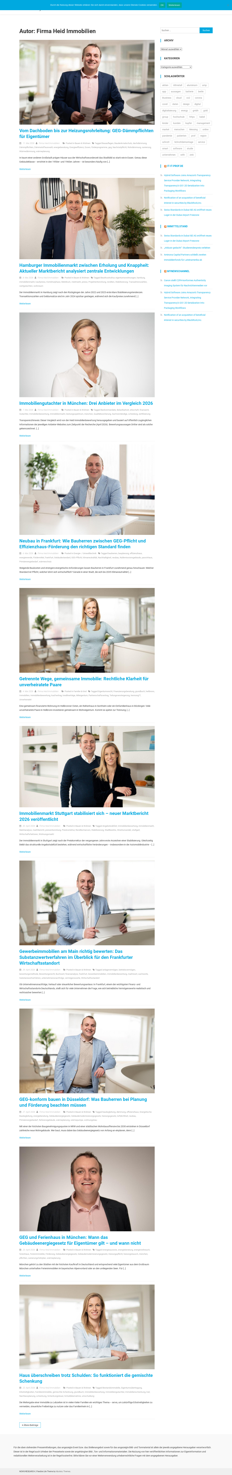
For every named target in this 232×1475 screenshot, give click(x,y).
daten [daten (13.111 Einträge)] (175, 104)
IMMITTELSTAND (177, 226)
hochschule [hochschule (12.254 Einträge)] (178, 117)
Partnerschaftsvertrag (99, 695)
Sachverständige (119, 414)
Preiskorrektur (68, 830)
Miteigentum (82, 695)
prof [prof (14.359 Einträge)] (193, 135)
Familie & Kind (80, 691)
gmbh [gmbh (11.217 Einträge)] (195, 110)
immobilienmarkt (27, 282)
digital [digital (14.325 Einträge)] (197, 104)
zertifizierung (144, 414)
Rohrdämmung (134, 147)
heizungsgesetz (109, 1116)
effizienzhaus (136, 553)
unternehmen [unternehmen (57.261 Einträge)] (169, 154)
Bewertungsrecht (47, 974)
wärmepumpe (77, 1120)
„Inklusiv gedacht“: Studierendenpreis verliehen (187, 247)
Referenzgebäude (47, 1120)
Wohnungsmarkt (46, 834)
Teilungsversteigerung (120, 695)
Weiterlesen (25, 169)
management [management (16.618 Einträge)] (203, 123)
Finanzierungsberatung (123, 691)
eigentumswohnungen (126, 277)
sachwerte (143, 974)
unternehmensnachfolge (53, 978)
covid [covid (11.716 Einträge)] (165, 104)
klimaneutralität (90, 557)
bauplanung (123, 553)
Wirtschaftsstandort (90, 978)
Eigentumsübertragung (131, 1388)
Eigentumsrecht (105, 691)
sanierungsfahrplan (37, 1258)
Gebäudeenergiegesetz (59, 1116)
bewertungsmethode (28, 974)
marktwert (132, 974)
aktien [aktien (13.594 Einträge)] (165, 85)
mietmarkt (76, 282)
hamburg (141, 277)
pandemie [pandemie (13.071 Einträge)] (167, 135)
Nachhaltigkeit (104, 557)
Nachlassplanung (27, 1396)
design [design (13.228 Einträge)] (186, 104)
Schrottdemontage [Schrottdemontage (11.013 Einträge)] (183, 142)
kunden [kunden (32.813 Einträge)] (177, 123)
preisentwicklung (53, 830)
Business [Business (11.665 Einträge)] (166, 98)
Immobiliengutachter (115, 1392)
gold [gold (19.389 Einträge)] (205, 110)
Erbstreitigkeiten (26, 1392)
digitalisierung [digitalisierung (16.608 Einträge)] (169, 110)
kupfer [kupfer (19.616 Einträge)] (188, 123)
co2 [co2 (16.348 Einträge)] (188, 98)
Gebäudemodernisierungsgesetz (86, 1116)
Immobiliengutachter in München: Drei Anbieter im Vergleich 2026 (86, 403)
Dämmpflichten (26, 147)
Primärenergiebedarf (28, 561)
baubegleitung (109, 1112)
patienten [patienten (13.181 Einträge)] (181, 135)
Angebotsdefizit (110, 826)
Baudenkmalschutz (123, 143)
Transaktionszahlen (138, 282)
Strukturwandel (124, 830)
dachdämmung (140, 143)
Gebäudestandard (62, 557)
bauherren (112, 553)
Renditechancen (83, 830)
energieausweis (110, 1250)
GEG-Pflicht (76, 557)
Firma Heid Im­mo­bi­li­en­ (49, 143)
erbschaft (134, 410)
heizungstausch (131, 1254)
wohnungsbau (90, 1120)
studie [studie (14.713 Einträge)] (190, 148)
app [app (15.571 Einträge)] (164, 91)
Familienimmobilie (43, 1392)
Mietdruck (66, 282)
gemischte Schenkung (63, 1392)
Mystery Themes (63, 1471)
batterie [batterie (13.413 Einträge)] (189, 91)
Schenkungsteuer (55, 1396)
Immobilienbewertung (39, 414)
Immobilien (24, 695)
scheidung (133, 414)
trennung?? (136, 695)
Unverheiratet (25, 699)
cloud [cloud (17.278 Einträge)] (179, 98)
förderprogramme (99, 147)
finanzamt (144, 410)
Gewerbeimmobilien (97, 974)
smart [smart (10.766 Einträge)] (165, 148)
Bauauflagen (107, 143)
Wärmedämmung (27, 151)
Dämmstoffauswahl (43, 147)
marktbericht (38, 830)
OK (162, 5)
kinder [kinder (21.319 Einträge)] (165, 123)
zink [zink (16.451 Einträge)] (192, 154)
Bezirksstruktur (108, 277)
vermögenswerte (72, 978)
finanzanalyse (71, 974)
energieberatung (61, 147)
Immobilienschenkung (135, 1392)
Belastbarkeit (123, 410)
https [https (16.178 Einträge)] (192, 117)
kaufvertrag (56, 695)
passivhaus (147, 557)
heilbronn (150, 691)
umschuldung (88, 1396)
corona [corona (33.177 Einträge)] (198, 98)
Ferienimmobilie (37, 1254)
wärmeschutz (45, 561)
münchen (88, 414)
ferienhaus (24, 1254)
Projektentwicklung (97, 282)
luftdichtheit (122, 1116)
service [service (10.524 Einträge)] (201, 142)
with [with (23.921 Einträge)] (182, 154)
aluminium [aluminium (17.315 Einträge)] (192, 85)
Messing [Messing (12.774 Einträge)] (193, 129)
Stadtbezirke (110, 830)
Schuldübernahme (72, 1396)
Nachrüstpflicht (120, 147)
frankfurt (49, 557)
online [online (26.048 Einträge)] (205, 129)
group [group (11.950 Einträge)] (165, 117)
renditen (110, 282)
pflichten (23, 1258)
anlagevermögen (110, 970)
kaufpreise (40, 282)
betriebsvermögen (127, 970)
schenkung (41, 1396)
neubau (115, 557)
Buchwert (60, 974)
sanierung (146, 147)
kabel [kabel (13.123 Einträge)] (202, 117)
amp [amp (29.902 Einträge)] (204, 85)
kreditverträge (69, 695)
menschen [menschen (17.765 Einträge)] (179, 129)
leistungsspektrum (74, 414)
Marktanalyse (25, 830)
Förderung (50, 1254)
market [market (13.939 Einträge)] (165, 129)
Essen (87, 147)
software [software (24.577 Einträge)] (177, 148)
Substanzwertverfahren (30, 978)
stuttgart (136, 830)
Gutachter (23, 414)
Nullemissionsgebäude (130, 557)
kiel (148, 1392)
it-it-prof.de (175, 166)
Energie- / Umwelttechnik (85, 553)
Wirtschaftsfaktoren (28, 834)
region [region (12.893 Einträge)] (203, 135)
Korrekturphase (53, 282)
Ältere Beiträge (31, 1425)
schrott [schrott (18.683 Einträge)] (165, 142)
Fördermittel (38, 557)
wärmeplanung (43, 151)
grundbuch (140, 691)
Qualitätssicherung (102, 414)
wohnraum (38, 286)
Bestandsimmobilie (111, 1388)
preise (84, 282)
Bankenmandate (108, 410)
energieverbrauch (142, 1250)
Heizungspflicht (115, 1254)
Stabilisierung (121, 282)
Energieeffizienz (76, 147)
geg (110, 147)
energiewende (25, 557)
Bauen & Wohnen (82, 143)
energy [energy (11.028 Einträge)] (184, 110)
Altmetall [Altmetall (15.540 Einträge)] (177, 85)
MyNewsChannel (178, 271)
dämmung (121, 1112)
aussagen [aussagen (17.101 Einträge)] (176, 91)
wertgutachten (26, 286)
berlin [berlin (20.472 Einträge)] (201, 91)
